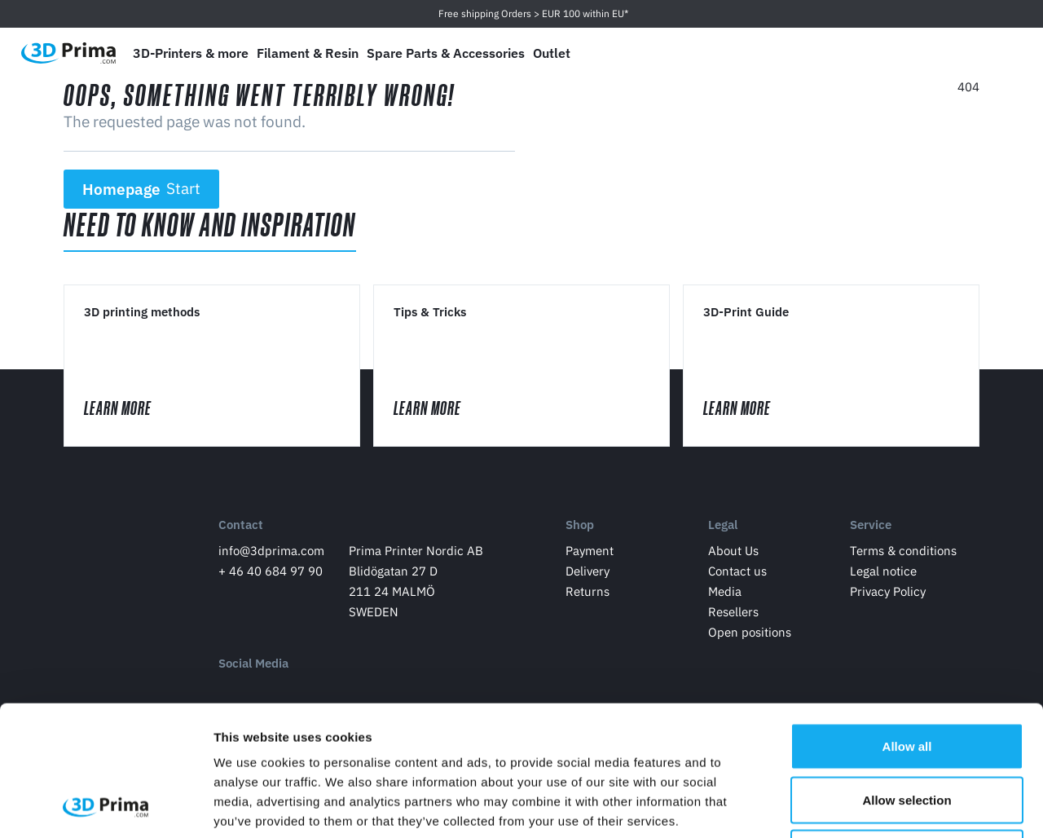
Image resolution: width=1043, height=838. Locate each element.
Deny (907, 731)
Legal (722, 524)
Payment (590, 550)
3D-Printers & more (191, 53)
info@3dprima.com (271, 550)
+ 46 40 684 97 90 (270, 571)
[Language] (885, 53)
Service (870, 524)
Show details (855, 806)
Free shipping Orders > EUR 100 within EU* (533, 13)
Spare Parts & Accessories (446, 53)
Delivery (588, 571)
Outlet (551, 53)
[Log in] (962, 53)
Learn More (132, 408)
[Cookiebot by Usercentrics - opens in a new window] (105, 806)
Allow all (907, 624)
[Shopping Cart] (1000, 53)
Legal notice (883, 571)
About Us (733, 550)
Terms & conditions (903, 550)
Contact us (737, 571)
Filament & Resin (308, 53)
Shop (580, 524)
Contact (240, 524)
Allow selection (906, 678)
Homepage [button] (141, 189)
